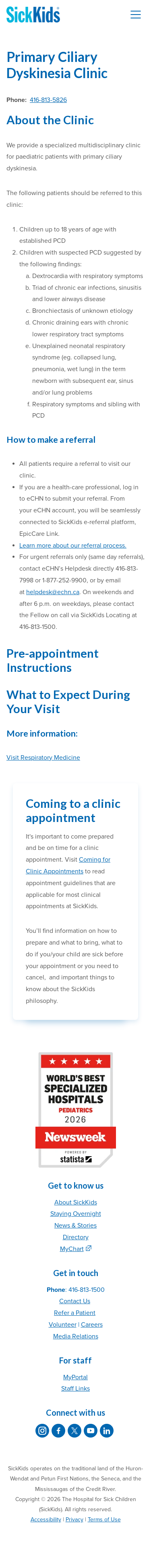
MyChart (72, 1249)
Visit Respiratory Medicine (43, 758)
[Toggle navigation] (136, 14)
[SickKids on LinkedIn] (107, 1431)
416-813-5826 (48, 100)
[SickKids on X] (74, 1431)
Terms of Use (104, 1519)
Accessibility (46, 1519)
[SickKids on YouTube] (90, 1431)
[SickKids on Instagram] (42, 1431)
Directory (76, 1237)
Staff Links (75, 1389)
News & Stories (75, 1225)
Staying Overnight (75, 1214)
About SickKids (75, 1202)
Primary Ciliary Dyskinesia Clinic (57, 65)
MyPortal (75, 1377)
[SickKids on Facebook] (58, 1431)
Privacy (74, 1519)
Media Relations (75, 1336)
